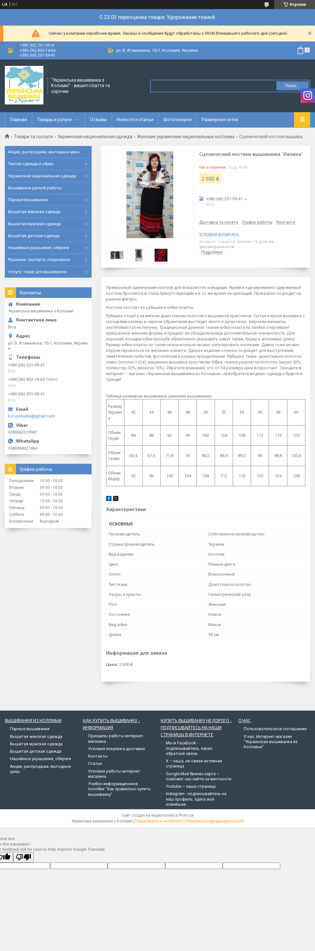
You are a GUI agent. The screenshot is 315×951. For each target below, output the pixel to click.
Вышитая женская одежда (34, 211)
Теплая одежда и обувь (31, 163)
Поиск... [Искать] (292, 85)
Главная (18, 119)
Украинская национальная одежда (95, 136)
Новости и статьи (135, 119)
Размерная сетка (220, 119)
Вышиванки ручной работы (35, 187)
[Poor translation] (23, 857)
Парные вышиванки (28, 199)
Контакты (98, 756)
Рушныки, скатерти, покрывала (39, 259)
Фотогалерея (177, 119)
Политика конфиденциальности (214, 821)
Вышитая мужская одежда (34, 223)
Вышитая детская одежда (33, 235)
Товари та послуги (33, 136)
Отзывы (98, 119)
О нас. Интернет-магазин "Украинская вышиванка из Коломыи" (271, 741)
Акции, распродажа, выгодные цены (44, 151)
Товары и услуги (54, 119)
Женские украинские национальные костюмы (185, 136)
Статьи (95, 763)
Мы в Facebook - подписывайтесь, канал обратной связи (189, 748)
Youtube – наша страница (191, 786)
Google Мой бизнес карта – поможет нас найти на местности (198, 776)
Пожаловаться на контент (159, 821)
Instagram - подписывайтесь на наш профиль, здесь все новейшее (196, 799)
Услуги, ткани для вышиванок (37, 271)
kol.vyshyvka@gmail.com (31, 416)
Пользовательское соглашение (275, 728)
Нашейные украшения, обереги (38, 247)
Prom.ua (186, 815)
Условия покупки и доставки (116, 748)
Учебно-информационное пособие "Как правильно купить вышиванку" (119, 789)
